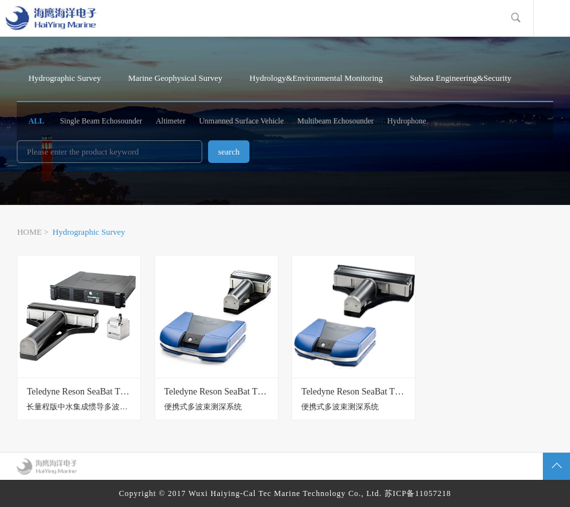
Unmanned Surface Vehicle (241, 120)
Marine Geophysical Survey (175, 78)
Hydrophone (406, 120)
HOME (29, 232)
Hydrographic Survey (64, 78)
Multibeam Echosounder (335, 120)
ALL (36, 120)
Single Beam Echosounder (101, 120)
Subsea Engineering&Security (460, 78)
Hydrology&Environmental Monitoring (316, 78)
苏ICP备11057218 (418, 493)
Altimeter (170, 120)
